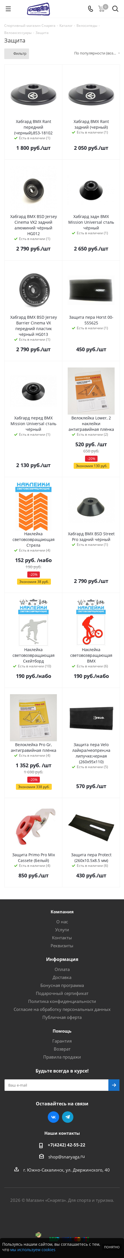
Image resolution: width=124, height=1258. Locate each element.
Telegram (67, 1117)
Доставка (62, 977)
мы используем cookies (32, 1249)
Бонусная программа (62, 985)
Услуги (62, 929)
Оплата (62, 969)
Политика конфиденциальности (62, 1001)
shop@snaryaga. (64, 1157)
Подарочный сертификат (62, 993)
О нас (62, 921)
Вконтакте (53, 1117)
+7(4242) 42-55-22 (66, 1145)
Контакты (62, 937)
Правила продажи (62, 1057)
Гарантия (62, 1041)
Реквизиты (62, 945)
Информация (62, 959)
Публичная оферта (62, 1017)
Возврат (62, 1049)
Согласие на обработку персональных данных (62, 1009)
